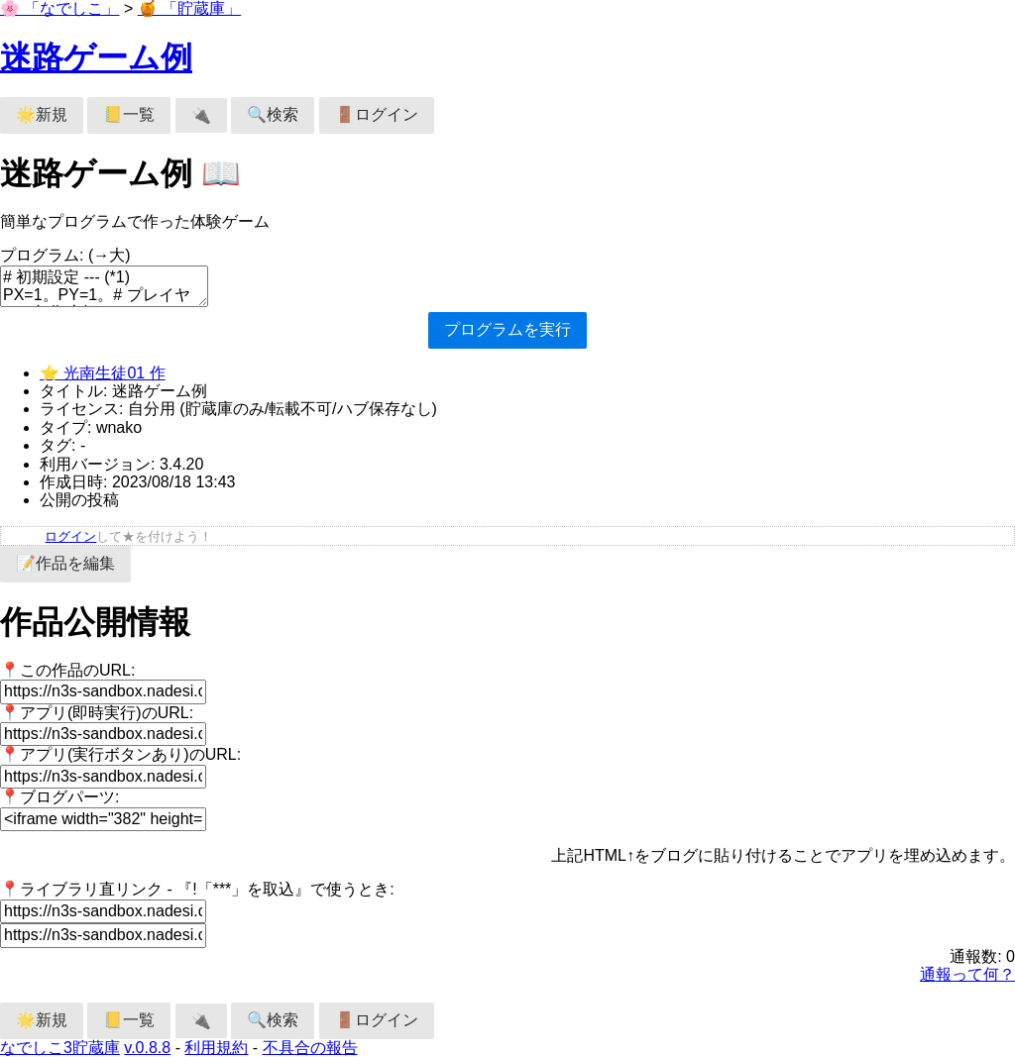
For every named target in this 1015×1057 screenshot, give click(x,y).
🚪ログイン (376, 114)
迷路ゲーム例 (96, 57)
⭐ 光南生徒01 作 (103, 373)
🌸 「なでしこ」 (59, 8)
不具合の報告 (310, 1047)
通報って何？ (967, 974)
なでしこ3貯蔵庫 (60, 1047)
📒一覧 (129, 114)
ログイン (70, 536)
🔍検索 (272, 114)
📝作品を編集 (65, 563)
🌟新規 (41, 114)
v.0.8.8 (147, 1047)
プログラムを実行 (507, 329)
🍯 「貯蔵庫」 (189, 8)
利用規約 (216, 1047)
